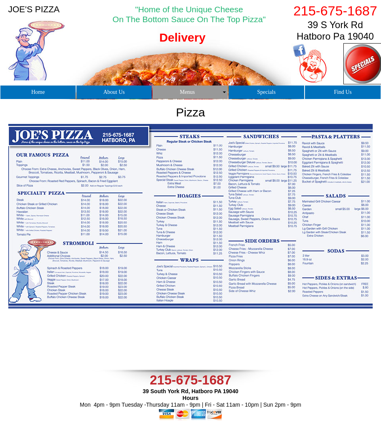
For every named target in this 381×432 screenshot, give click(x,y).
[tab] (183, 48)
